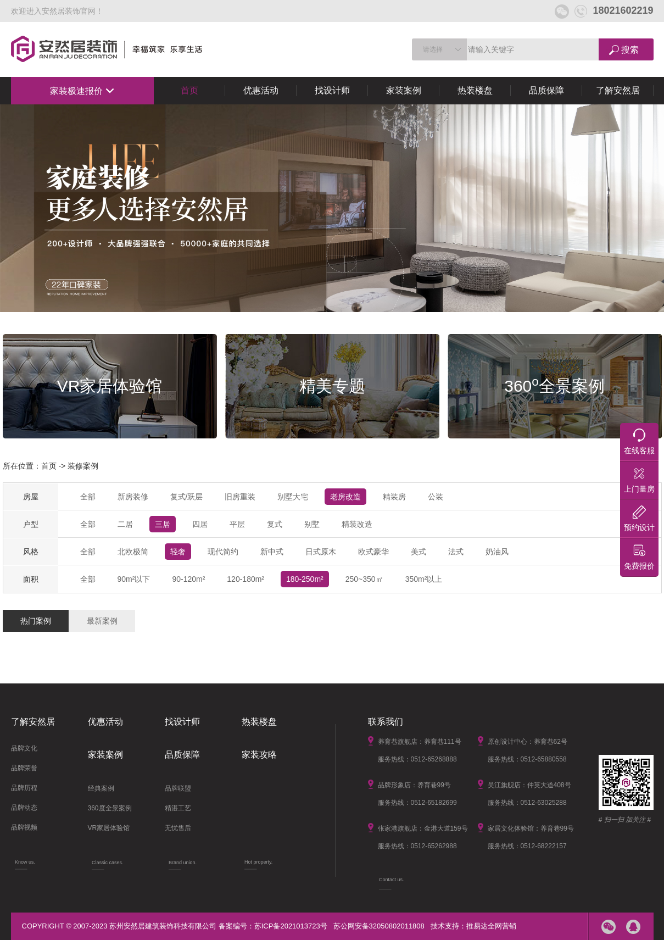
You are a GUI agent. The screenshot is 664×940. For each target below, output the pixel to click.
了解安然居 (618, 90)
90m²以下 (134, 579)
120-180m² (245, 579)
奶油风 (497, 551)
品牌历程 (24, 788)
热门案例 (35, 620)
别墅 (312, 524)
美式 (418, 551)
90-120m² (188, 579)
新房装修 (133, 496)
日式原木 (320, 551)
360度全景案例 (110, 808)
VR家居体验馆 (109, 828)
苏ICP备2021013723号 (290, 926)
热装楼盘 (475, 90)
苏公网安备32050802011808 (379, 926)
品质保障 (546, 90)
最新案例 (102, 620)
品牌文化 (24, 748)
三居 (162, 524)
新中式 (271, 551)
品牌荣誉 (24, 768)
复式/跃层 (186, 496)
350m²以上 (424, 579)
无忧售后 (178, 828)
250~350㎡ (364, 579)
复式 (274, 524)
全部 (88, 496)
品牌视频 (24, 827)
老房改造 (345, 496)
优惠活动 (260, 90)
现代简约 (223, 551)
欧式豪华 (373, 551)
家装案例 (403, 90)
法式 (456, 551)
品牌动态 (24, 807)
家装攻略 (259, 754)
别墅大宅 (292, 496)
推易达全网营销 (491, 926)
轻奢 (178, 551)
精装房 (394, 496)
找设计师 (332, 90)
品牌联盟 (178, 788)
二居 (125, 524)
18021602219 (613, 10)
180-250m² (304, 579)
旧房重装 (240, 496)
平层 (237, 524)
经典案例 (101, 788)
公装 (435, 496)
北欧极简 (133, 551)
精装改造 (357, 524)
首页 (189, 90)
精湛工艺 (178, 808)
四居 (200, 524)
